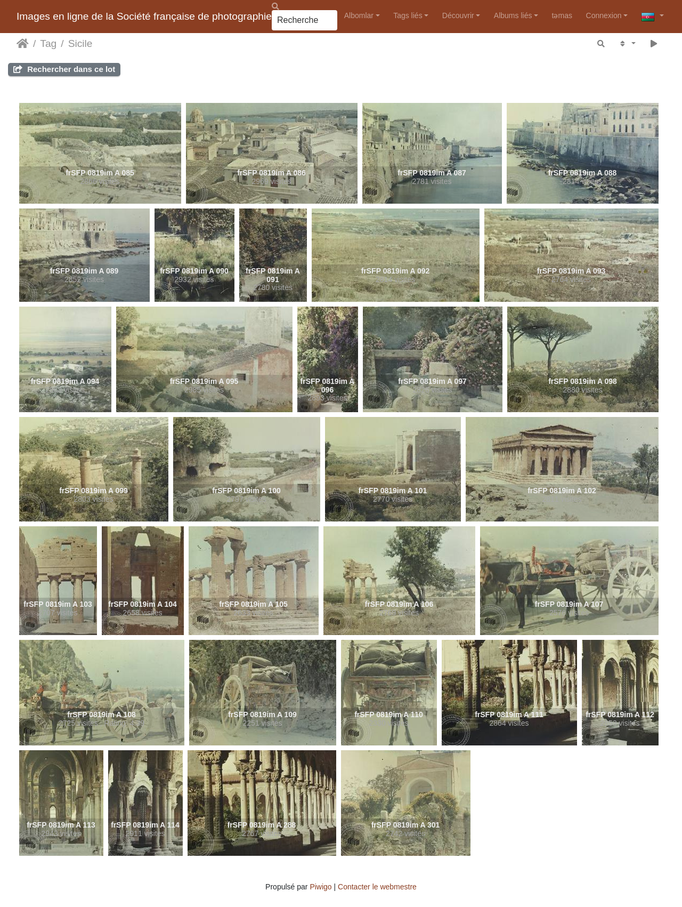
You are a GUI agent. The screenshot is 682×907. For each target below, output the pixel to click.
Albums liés (513, 15)
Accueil (23, 44)
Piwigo (320, 886)
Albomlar (359, 15)
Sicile (80, 43)
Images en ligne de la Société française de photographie (144, 16)
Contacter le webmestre (377, 886)
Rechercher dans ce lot (64, 69)
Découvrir (458, 15)
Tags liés (407, 15)
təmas (562, 15)
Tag (48, 43)
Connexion (604, 15)
